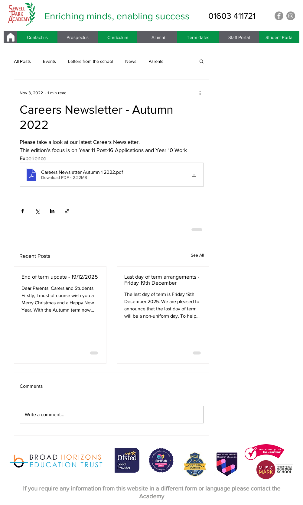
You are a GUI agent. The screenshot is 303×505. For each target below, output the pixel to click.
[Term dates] (198, 37)
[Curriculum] (118, 37)
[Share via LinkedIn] (52, 211)
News (130, 61)
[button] (201, 61)
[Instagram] (290, 15)
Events (49, 61)
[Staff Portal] (239, 37)
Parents (155, 61)
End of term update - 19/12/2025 (59, 277)
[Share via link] (67, 211)
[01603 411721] (232, 16)
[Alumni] (158, 37)
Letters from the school (90, 61)
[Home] (10, 37)
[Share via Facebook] (22, 211)
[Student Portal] (279, 37)
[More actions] (200, 92)
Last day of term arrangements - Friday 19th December (161, 280)
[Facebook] (279, 15)
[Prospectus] (77, 37)
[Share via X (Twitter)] (37, 211)
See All (197, 255)
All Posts (22, 61)
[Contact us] (37, 37)
